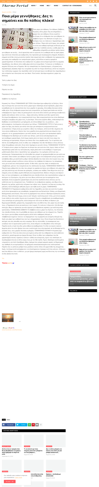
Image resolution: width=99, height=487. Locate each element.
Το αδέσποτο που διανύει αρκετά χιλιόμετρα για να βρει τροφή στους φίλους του (88, 147)
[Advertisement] (35, 293)
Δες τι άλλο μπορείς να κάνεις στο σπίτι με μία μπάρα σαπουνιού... (54, 450)
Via (3, 258)
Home (3, 1)
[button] (90, 6)
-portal (8, 263)
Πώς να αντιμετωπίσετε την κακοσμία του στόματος (87, 19)
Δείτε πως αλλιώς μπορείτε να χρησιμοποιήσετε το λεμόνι (86, 59)
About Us (9, 1)
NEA (48, 5)
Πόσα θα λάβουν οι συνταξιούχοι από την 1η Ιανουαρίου (87, 136)
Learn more (18, 477)
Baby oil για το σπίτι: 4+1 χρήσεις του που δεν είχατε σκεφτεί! (87, 49)
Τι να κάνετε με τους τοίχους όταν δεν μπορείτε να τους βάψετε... (33, 450)
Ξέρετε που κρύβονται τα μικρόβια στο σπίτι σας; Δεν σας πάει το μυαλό (87, 29)
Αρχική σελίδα (6, 12)
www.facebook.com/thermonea (34, 353)
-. (8, 328)
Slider (14, 12)
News (33, 5)
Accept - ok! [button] (10, 481)
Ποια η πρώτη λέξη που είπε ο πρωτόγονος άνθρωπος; (33, 475)
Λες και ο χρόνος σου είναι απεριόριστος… (86, 157)
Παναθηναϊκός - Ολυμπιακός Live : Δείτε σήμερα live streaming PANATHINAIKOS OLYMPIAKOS (87, 125)
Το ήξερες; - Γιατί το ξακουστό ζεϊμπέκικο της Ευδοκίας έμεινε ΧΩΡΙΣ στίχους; (88, 167)
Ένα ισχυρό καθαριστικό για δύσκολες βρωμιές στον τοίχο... (87, 39)
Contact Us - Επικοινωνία (21, 1)
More (56, 5)
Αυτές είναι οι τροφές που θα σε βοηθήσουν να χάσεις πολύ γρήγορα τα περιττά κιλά (11, 451)
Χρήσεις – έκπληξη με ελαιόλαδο (53, 475)
